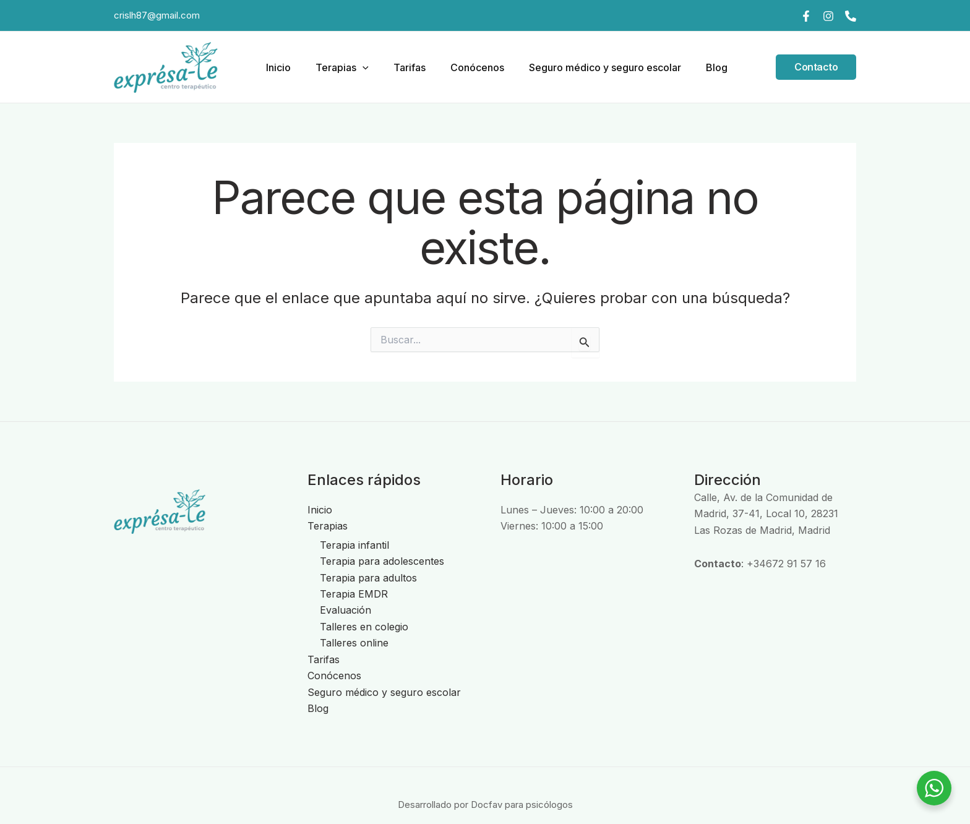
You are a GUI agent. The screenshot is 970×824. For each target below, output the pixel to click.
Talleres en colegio (364, 626)
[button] (358, 67)
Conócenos (463, 67)
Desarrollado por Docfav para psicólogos (485, 803)
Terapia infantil (354, 545)
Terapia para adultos (368, 578)
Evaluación (345, 610)
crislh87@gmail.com (157, 15)
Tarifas (400, 67)
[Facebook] (806, 16)
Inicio (279, 67)
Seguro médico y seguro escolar (586, 67)
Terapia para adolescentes (382, 561)
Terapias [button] (337, 67)
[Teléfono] (850, 16)
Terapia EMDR (354, 594)
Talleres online (354, 643)
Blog (692, 67)
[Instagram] (828, 16)
